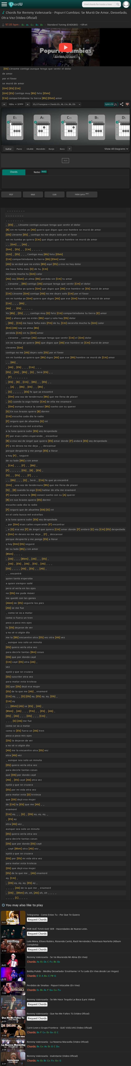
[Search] (117, 4)
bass (62, 149)
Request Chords (37, 919)
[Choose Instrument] (69, 148)
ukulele (30, 149)
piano (19, 149)
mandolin (40, 149)
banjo (51, 149)
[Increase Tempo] (27, 104)
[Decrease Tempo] (4, 104)
